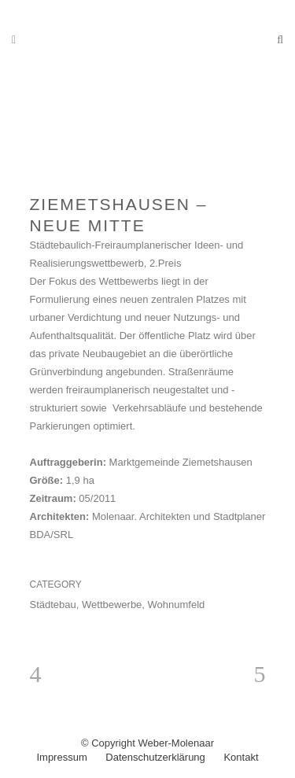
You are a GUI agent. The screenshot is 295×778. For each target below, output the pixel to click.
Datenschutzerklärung (155, 757)
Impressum (61, 757)
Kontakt (240, 757)
